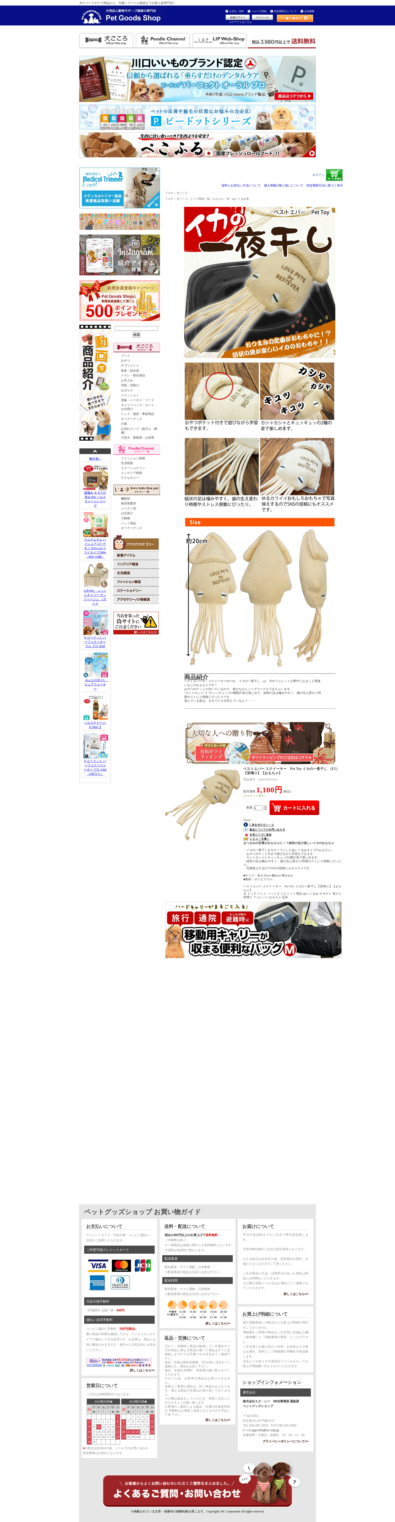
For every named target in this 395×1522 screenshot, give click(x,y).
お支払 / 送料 (236, 11)
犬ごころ (182, 193)
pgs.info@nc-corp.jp (265, 1430)
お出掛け (127, 513)
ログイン (318, 175)
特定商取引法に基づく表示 (325, 185)
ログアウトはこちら (240, 22)
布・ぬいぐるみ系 (238, 198)
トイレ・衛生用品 (133, 375)
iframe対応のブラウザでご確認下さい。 (253, 939)
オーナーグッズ (131, 419)
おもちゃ (127, 390)
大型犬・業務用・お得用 (137, 437)
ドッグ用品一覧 (200, 198)
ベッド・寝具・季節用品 (137, 414)
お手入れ (127, 380)
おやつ (125, 360)
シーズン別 (128, 508)
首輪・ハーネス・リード (137, 400)
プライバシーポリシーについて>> (285, 1441)
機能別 (125, 498)
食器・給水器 (130, 370)
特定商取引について (285, 11)
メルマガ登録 (259, 11)
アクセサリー (130, 478)
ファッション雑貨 (133, 458)
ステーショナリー (133, 468)
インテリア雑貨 (131, 473)
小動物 (125, 518)
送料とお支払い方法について (241, 185)
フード (125, 356)
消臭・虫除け (130, 385)
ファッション (130, 395)
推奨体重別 (128, 503)
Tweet (247, 820)
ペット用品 (128, 523)
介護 (124, 424)
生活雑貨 (127, 463)
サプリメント (130, 365)
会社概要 (309, 11)
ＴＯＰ (169, 193)
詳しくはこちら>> (142, 1370)
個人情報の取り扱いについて (283, 185)
